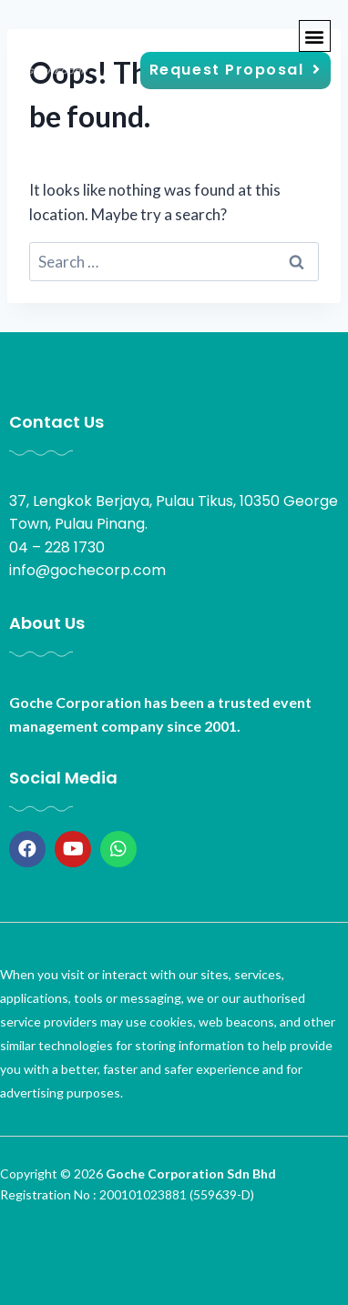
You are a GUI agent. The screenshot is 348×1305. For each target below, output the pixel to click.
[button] (315, 36)
